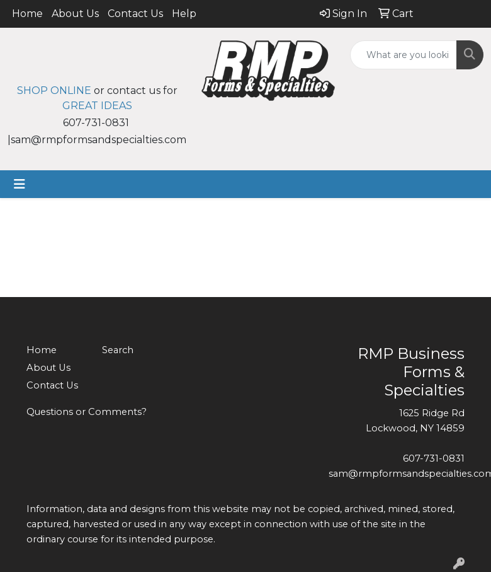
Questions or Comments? (86, 411)
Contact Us (135, 14)
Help (184, 14)
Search (117, 350)
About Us (75, 14)
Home (27, 14)
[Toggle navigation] (19, 184)
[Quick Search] (403, 54)
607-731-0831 (434, 458)
